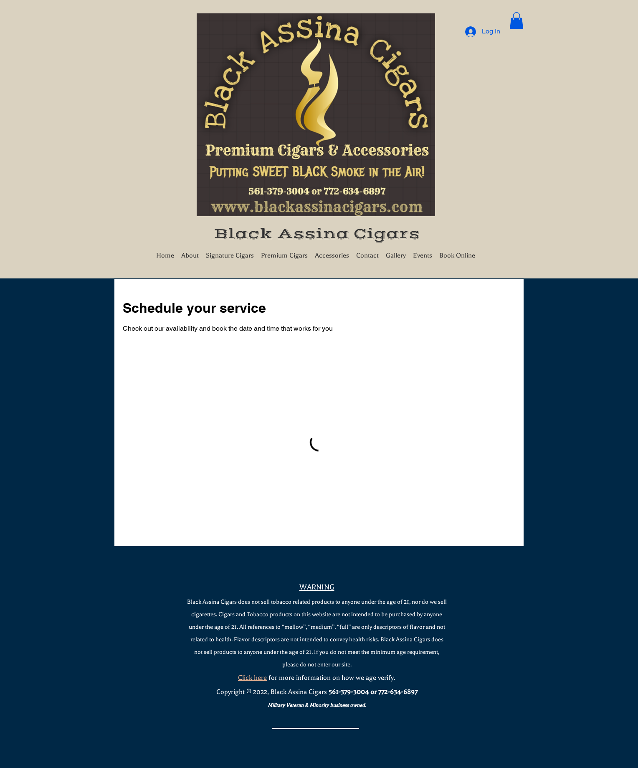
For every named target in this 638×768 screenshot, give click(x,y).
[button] (516, 20)
